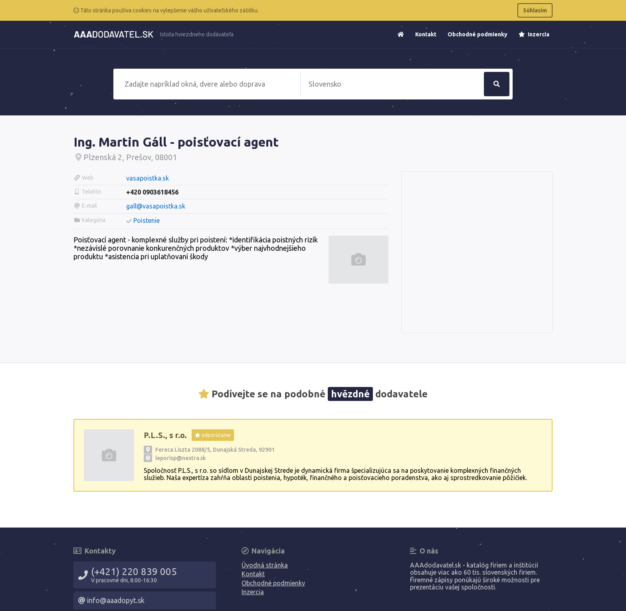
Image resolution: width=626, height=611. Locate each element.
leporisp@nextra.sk (180, 458)
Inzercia (534, 34)
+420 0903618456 (152, 192)
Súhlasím (535, 10)
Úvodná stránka (265, 565)
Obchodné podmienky (477, 34)
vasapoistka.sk (147, 178)
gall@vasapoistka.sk (155, 206)
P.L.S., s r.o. (165, 435)
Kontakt (425, 34)
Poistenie (146, 220)
